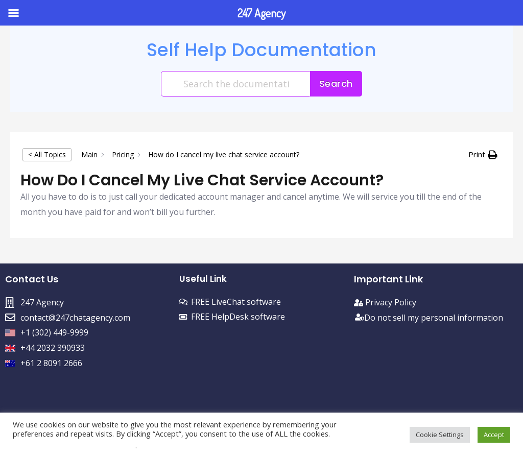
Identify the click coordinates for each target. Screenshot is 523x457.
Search (336, 83)
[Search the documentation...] (236, 84)
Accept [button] (494, 434)
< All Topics (47, 154)
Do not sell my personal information (433, 317)
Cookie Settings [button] (440, 434)
